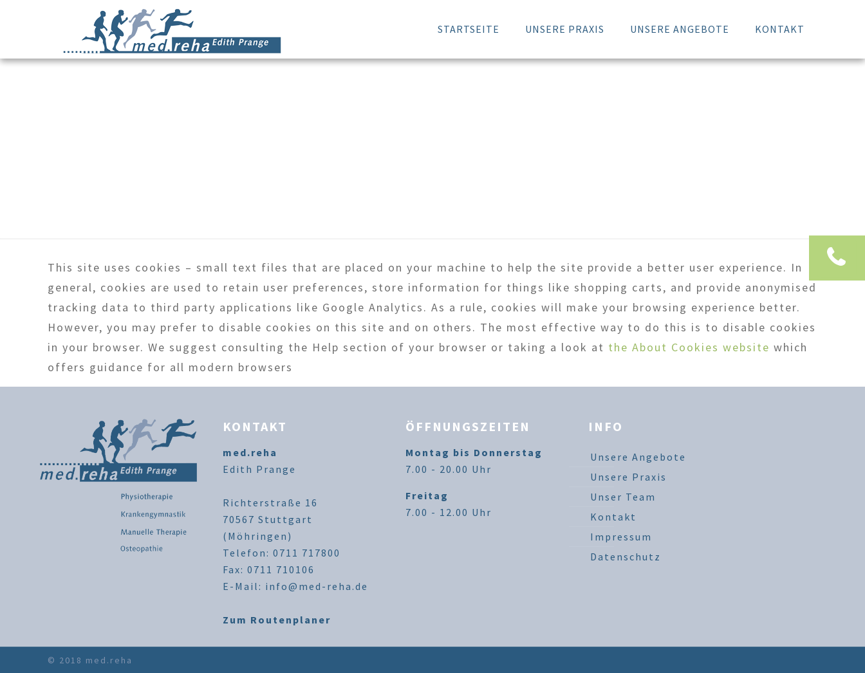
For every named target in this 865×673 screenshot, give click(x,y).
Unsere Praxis (628, 476)
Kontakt (613, 516)
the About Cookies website (689, 347)
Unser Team (623, 496)
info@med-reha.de (316, 586)
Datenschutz (625, 556)
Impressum (621, 536)
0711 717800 (306, 552)
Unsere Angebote (638, 456)
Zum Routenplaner (277, 619)
